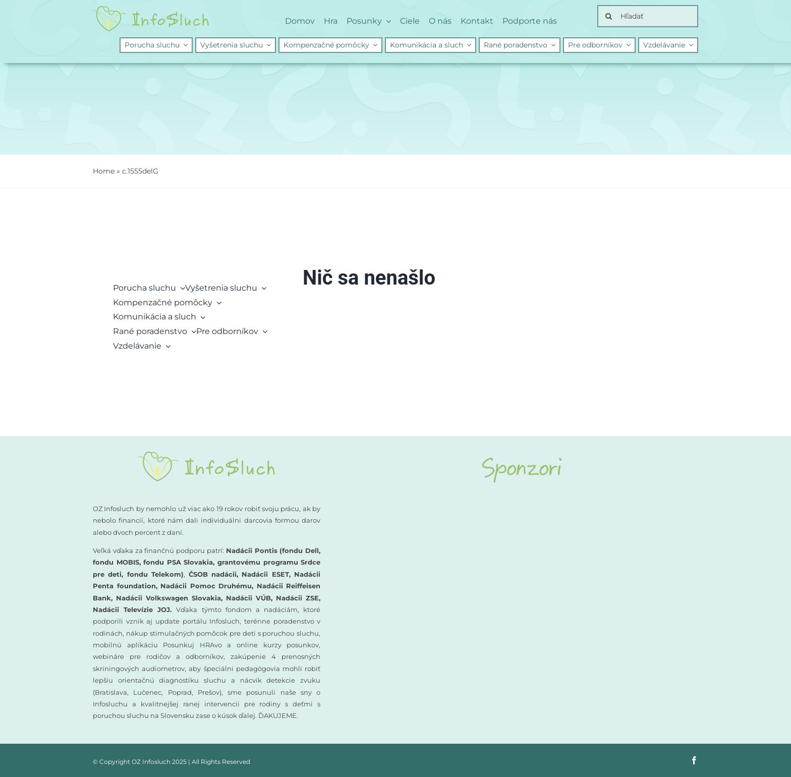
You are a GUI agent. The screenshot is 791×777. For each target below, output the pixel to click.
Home (104, 171)
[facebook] (694, 760)
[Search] (608, 16)
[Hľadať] (647, 16)
